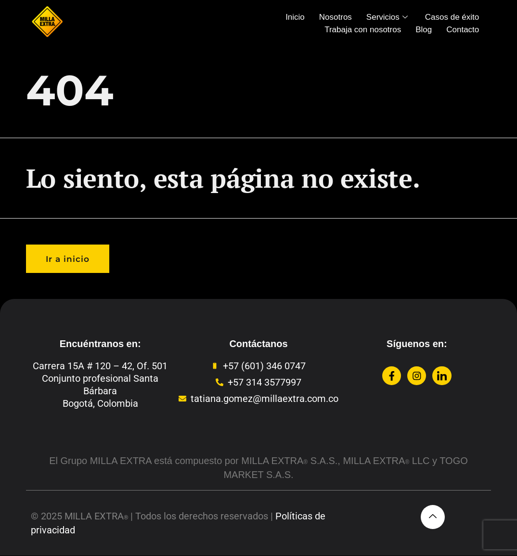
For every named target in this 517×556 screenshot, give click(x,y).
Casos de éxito (452, 17)
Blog (423, 29)
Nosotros (335, 17)
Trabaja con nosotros (362, 29)
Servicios (387, 17)
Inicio (295, 17)
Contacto (462, 29)
